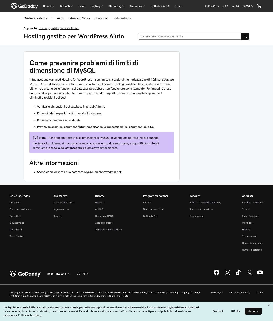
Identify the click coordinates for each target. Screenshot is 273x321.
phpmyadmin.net (109, 171)
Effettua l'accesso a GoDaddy (205, 202)
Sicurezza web (249, 236)
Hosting (246, 229)
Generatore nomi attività (108, 229)
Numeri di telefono (252, 250)
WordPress (248, 223)
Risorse (57, 216)
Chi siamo (15, 202)
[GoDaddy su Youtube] (260, 274)
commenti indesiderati (65, 119)
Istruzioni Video (79, 18)
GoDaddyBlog (17, 223)
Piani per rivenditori (153, 209)
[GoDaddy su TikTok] (238, 274)
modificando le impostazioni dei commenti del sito (119, 126)
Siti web (246, 209)
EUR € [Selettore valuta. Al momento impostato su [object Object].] (83, 273)
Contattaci (101, 18)
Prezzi (178, 6)
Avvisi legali (16, 229)
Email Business (250, 216)
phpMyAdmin (95, 106)
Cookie (259, 292)
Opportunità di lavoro (21, 209)
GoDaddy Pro (150, 216)
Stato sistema (122, 18)
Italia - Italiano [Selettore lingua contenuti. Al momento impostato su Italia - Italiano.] (59, 273)
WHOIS (99, 209)
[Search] (245, 36)
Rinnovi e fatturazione (201, 209)
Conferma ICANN (104, 216)
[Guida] (235, 5)
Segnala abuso (61, 209)
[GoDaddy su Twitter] (249, 274)
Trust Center (16, 236)
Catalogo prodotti (104, 223)
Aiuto (60, 18)
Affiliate (147, 202)
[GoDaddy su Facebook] (216, 274)
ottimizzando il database (84, 113)
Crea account (196, 216)
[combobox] (189, 36)
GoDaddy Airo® (160, 6)
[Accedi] (248, 5)
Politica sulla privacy (239, 292)
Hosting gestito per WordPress (59, 28)
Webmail (99, 202)
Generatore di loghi (252, 243)
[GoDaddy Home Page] (25, 274)
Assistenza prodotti (63, 202)
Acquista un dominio (252, 202)
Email (81, 6)
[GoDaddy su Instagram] (227, 274)
